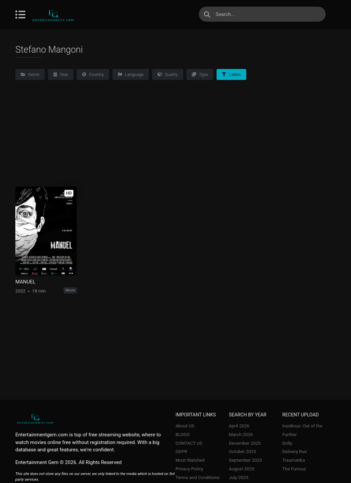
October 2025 (242, 451)
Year (60, 74)
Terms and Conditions (198, 477)
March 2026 (241, 434)
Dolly (287, 443)
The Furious (294, 468)
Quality (167, 74)
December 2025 (245, 443)
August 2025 (241, 468)
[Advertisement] (175, 136)
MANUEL (25, 282)
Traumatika (293, 460)
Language (130, 74)
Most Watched (190, 460)
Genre (30, 74)
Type (200, 74)
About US (185, 425)
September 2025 (245, 460)
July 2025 (238, 477)
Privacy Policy (189, 468)
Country (93, 74)
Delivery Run (294, 451)
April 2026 (239, 425)
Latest (231, 74)
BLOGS (183, 434)
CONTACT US (189, 443)
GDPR (181, 451)
